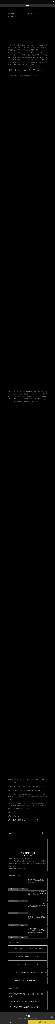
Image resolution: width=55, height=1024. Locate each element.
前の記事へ (11, 833)
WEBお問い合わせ (41, 1022)
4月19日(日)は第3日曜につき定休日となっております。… (25, 1007)
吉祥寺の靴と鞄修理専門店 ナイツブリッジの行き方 (23, 820)
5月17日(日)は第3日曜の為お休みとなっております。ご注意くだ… (27, 995)
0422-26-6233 (14, 1022)
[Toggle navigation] (53, 2)
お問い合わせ (11, 812)
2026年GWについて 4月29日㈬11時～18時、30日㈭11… (25, 1001)
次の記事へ (43, 833)
